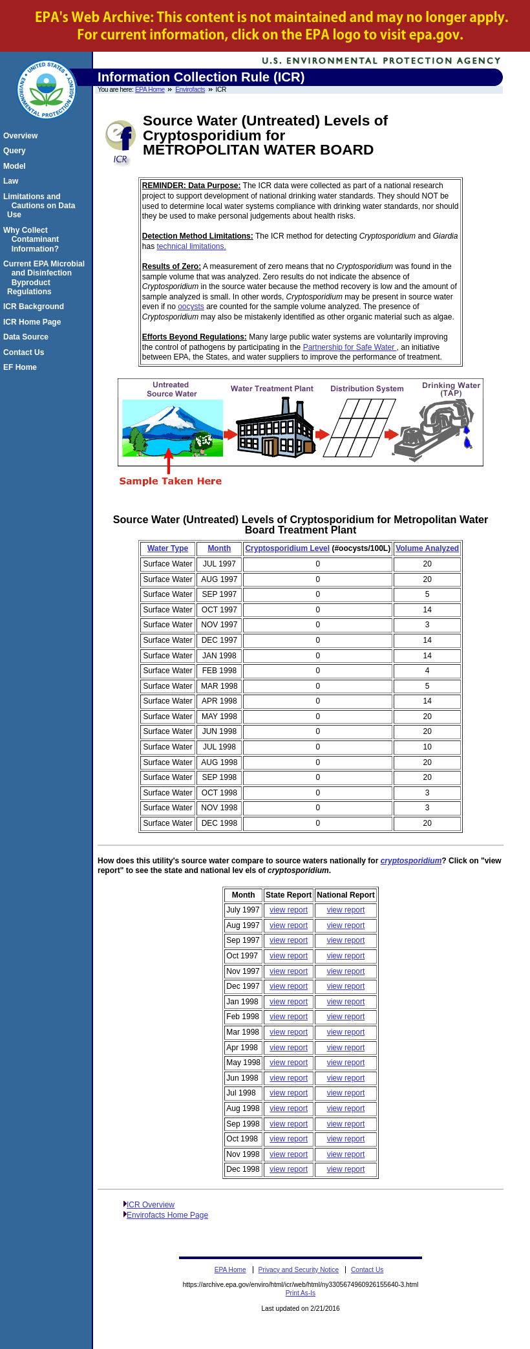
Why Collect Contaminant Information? (33, 240)
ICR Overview (151, 1204)
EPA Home (150, 89)
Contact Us (25, 352)
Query (16, 150)
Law (12, 181)
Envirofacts (190, 89)
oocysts (191, 306)
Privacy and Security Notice (299, 1269)
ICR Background (35, 306)
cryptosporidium (411, 860)
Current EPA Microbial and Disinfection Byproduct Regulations (46, 277)
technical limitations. (191, 246)
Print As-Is (300, 1293)
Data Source (27, 336)
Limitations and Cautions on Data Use (41, 206)
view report (289, 909)
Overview (22, 135)
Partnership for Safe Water (350, 347)
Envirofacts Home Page (167, 1215)
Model (16, 166)
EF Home (22, 367)
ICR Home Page (34, 322)
